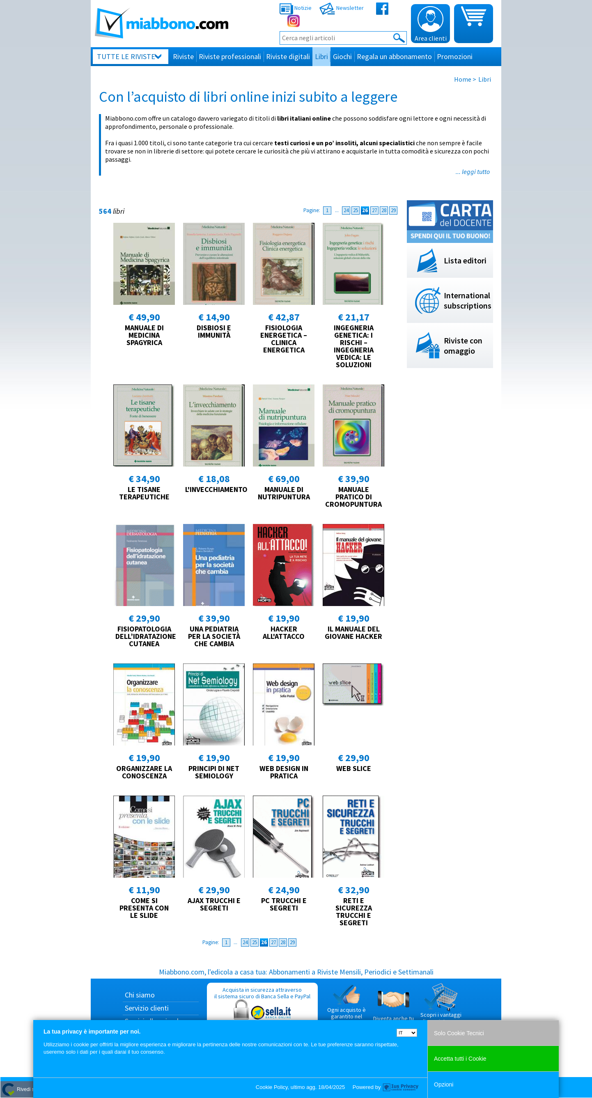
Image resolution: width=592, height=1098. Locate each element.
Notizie (296, 7)
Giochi (342, 56)
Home (462, 79)
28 (383, 210)
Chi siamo (140, 995)
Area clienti (431, 24)
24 (346, 210)
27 (374, 210)
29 (393, 210)
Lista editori (465, 260)
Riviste (183, 56)
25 (355, 210)
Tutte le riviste (126, 56)
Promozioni (455, 56)
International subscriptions (467, 300)
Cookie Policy (272, 1087)
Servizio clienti (147, 1008)
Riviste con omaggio (463, 345)
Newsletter (341, 7)
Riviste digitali (288, 56)
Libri (321, 56)
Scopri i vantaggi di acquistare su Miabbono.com (440, 1007)
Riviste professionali (230, 56)
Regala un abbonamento (394, 56)
